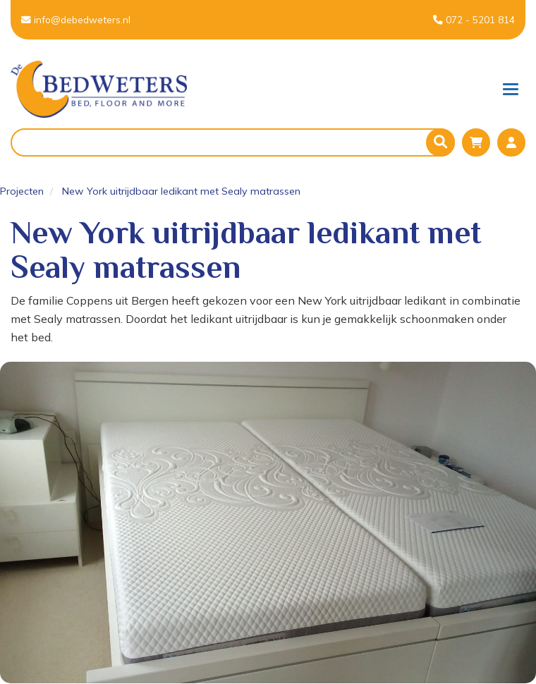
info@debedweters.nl (75, 19)
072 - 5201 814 (474, 19)
